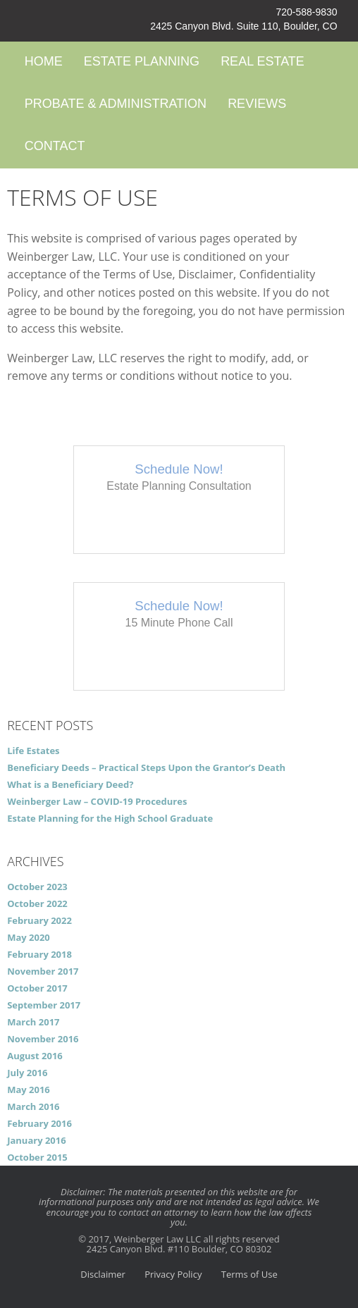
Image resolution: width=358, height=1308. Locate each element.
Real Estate (262, 61)
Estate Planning (141, 61)
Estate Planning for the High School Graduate (110, 818)
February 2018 (39, 954)
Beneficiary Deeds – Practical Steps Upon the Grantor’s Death (146, 767)
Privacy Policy (173, 1274)
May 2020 (28, 937)
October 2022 (37, 903)
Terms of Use (249, 1274)
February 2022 (39, 920)
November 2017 (42, 971)
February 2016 (39, 1123)
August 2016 (35, 1055)
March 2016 (33, 1106)
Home (44, 61)
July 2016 (27, 1072)
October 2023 (37, 886)
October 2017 (37, 988)
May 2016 (28, 1089)
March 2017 (33, 1022)
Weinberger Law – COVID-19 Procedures (97, 801)
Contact (55, 146)
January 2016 (36, 1140)
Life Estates (33, 750)
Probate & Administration (115, 104)
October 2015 (37, 1157)
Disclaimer (102, 1274)
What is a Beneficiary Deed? (70, 784)
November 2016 (42, 1038)
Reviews (257, 104)
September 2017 (43, 1005)
